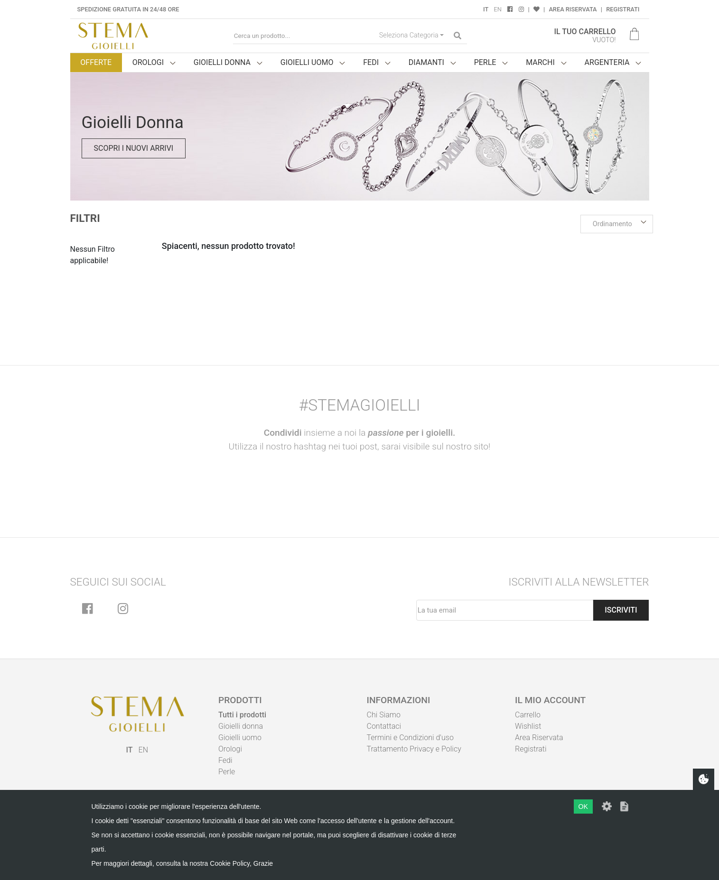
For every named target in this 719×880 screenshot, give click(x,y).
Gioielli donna (240, 726)
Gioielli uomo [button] (307, 62)
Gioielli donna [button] (222, 62)
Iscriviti (621, 609)
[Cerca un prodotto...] (304, 36)
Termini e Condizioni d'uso (410, 737)
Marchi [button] (540, 62)
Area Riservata (573, 9)
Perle (226, 771)
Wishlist (528, 726)
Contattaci (384, 726)
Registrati (622, 9)
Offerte (96, 62)
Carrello (528, 714)
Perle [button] (485, 62)
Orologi (230, 748)
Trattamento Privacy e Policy (414, 748)
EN (498, 9)
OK (583, 806)
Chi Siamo (384, 714)
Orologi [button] (148, 62)
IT (485, 9)
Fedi (225, 760)
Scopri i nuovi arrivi (134, 148)
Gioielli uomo (239, 737)
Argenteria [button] (607, 62)
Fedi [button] (371, 62)
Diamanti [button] (426, 62)
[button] (617, 224)
